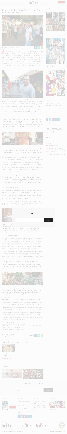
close (54, 207)
